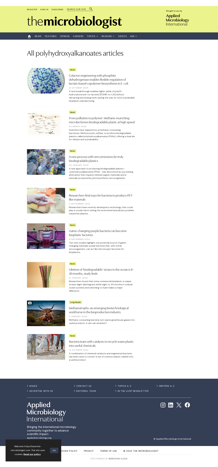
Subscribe (57, 9)
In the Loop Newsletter (133, 391)
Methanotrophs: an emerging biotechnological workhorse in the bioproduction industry (99, 310)
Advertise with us (41, 391)
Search (91, 9)
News (72, 69)
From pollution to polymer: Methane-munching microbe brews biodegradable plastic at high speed (102, 120)
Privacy (89, 450)
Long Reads (75, 302)
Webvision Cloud (118, 459)
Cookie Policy (69, 450)
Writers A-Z (166, 386)
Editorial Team (86, 391)
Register (32, 9)
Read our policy (32, 454)
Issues (33, 386)
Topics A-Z (124, 386)
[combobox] (78, 9)
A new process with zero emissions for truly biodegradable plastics (96, 158)
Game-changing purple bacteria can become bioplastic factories (98, 232)
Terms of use (108, 450)
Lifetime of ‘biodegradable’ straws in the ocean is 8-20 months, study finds (101, 271)
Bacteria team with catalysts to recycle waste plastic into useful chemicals (101, 343)
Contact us (84, 386)
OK (54, 450)
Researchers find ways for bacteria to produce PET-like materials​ (101, 197)
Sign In (44, 9)
